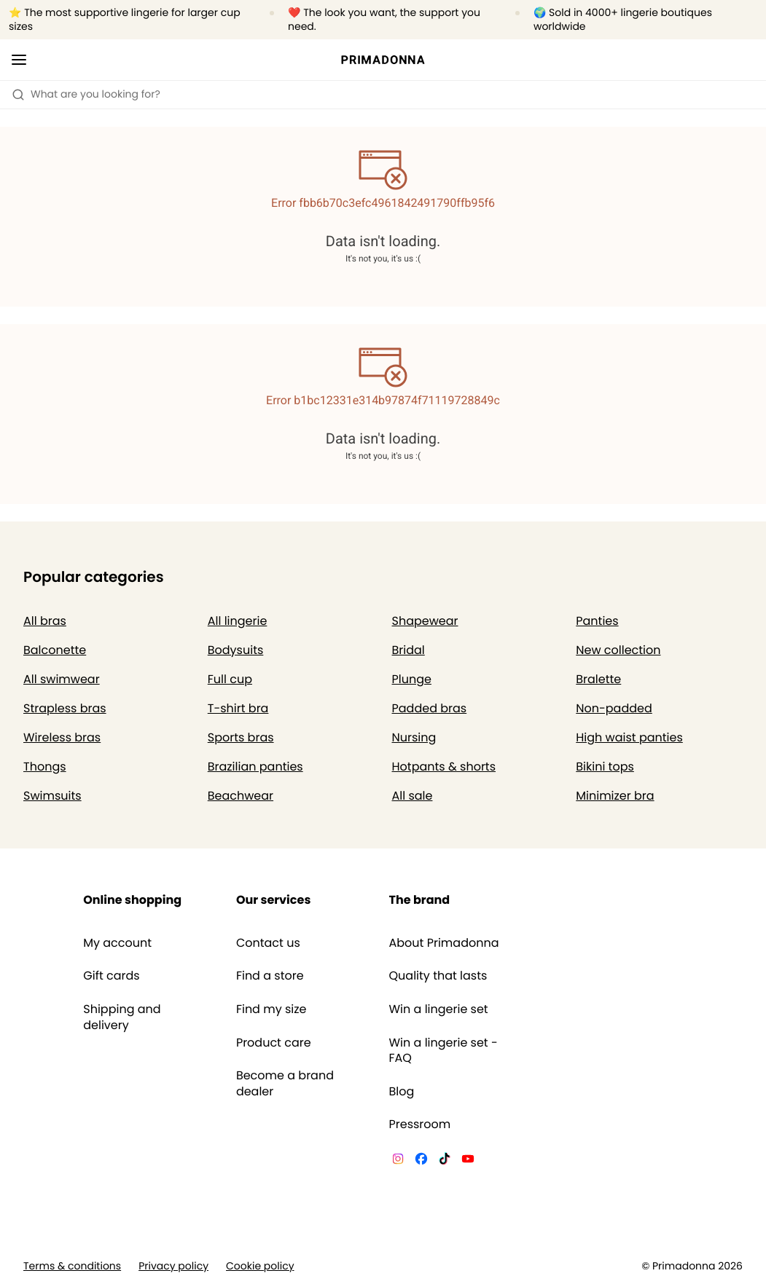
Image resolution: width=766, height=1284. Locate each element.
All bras (44, 621)
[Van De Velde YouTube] (468, 1161)
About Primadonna (444, 943)
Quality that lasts (438, 976)
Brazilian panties (255, 766)
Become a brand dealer (285, 1083)
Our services (273, 899)
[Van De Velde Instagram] (398, 1161)
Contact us (268, 943)
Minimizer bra (615, 795)
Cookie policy (260, 1266)
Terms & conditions (72, 1266)
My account (117, 943)
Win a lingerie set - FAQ (443, 1050)
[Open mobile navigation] (19, 60)
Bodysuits (236, 650)
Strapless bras (64, 708)
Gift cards (111, 976)
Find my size (271, 1009)
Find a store (270, 976)
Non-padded (614, 708)
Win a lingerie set (438, 1009)
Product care (273, 1043)
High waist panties (629, 737)
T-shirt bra (238, 708)
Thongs (44, 766)
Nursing (414, 737)
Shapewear (425, 621)
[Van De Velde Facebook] (421, 1161)
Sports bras (241, 737)
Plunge (411, 679)
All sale (412, 795)
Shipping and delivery (121, 1017)
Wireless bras (62, 737)
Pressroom (420, 1124)
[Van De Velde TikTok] (444, 1161)
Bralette (598, 679)
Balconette (54, 650)
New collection (618, 650)
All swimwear (61, 679)
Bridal (408, 650)
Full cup (230, 679)
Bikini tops (605, 766)
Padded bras (429, 708)
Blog (402, 1092)
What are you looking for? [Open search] (86, 94)
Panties (597, 621)
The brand (419, 899)
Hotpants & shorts (444, 766)
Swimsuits (52, 795)
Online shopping (132, 899)
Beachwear (240, 795)
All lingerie (237, 621)
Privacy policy (173, 1266)
